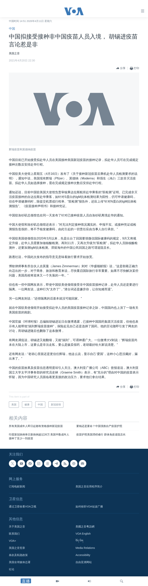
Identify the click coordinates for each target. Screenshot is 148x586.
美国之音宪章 (17, 548)
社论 (11, 569)
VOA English (83, 533)
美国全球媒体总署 (19, 562)
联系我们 (14, 533)
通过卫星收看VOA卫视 (22, 506)
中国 (12, 28)
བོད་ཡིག (79, 540)
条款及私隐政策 (18, 555)
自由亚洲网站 (84, 562)
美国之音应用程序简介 (89, 486)
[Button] (120, 68)
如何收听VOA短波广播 (89, 506)
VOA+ (12, 540)
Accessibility (83, 555)
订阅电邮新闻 (17, 486)
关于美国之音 (17, 526)
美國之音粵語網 (85, 526)
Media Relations (85, 548)
